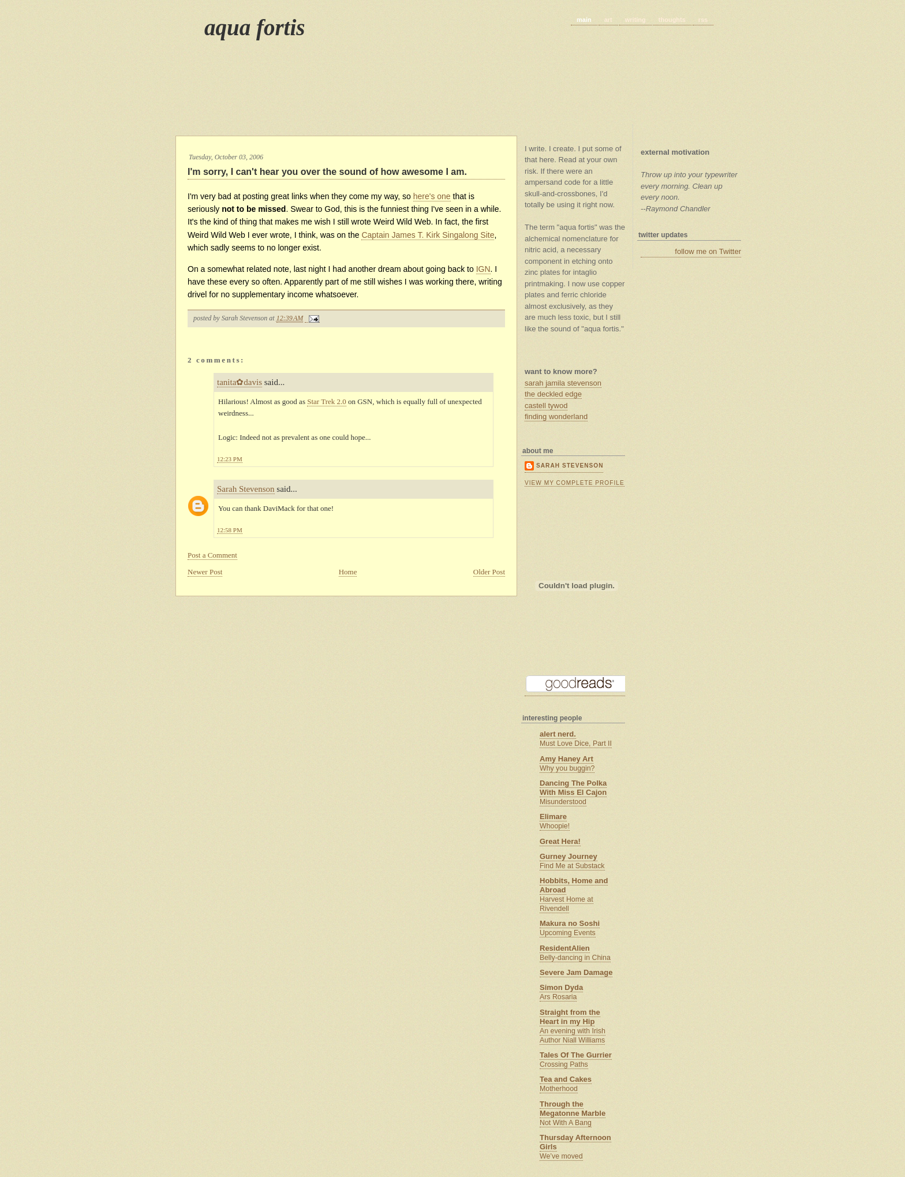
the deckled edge (553, 394)
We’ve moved (561, 1156)
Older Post (489, 571)
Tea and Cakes (566, 1079)
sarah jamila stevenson (563, 383)
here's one (432, 196)
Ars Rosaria (558, 997)
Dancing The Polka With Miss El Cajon (573, 788)
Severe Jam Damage (576, 972)
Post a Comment (212, 555)
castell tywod (546, 405)
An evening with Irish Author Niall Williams (572, 1035)
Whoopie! (555, 826)
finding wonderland (556, 416)
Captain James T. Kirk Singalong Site (427, 235)
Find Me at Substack (572, 866)
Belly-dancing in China (575, 958)
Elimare (553, 816)
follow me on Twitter (708, 251)
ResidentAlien (565, 948)
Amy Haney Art (566, 758)
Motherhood (559, 1089)
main (584, 19)
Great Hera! (560, 841)
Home (348, 571)
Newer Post (205, 571)
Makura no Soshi (570, 923)
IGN (483, 269)
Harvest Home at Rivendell (566, 904)
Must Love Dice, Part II (576, 743)
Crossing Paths (564, 1064)
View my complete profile (574, 483)
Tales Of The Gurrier (576, 1055)
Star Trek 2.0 (326, 401)
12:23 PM (229, 458)
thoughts (672, 19)
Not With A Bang (566, 1123)
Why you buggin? (567, 768)
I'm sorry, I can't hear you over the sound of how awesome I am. (327, 172)
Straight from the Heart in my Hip (570, 1017)
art (608, 19)
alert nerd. (558, 734)
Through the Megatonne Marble (572, 1109)
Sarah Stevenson (246, 489)
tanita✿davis (239, 382)
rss (703, 19)
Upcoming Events (568, 933)
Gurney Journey (568, 856)
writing (635, 19)
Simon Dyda (561, 987)
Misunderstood (563, 802)
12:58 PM (229, 529)
